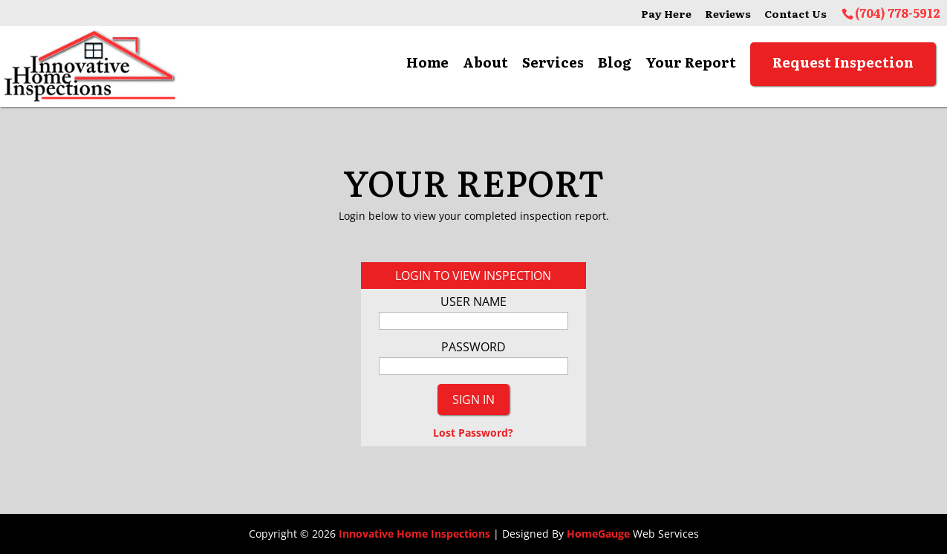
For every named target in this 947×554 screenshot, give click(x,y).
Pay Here (666, 14)
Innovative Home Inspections (414, 534)
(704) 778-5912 (897, 13)
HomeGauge (598, 534)
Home (427, 62)
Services (553, 62)
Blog (614, 62)
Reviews (728, 14)
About (485, 62)
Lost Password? (473, 433)
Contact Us (795, 14)
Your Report (690, 62)
